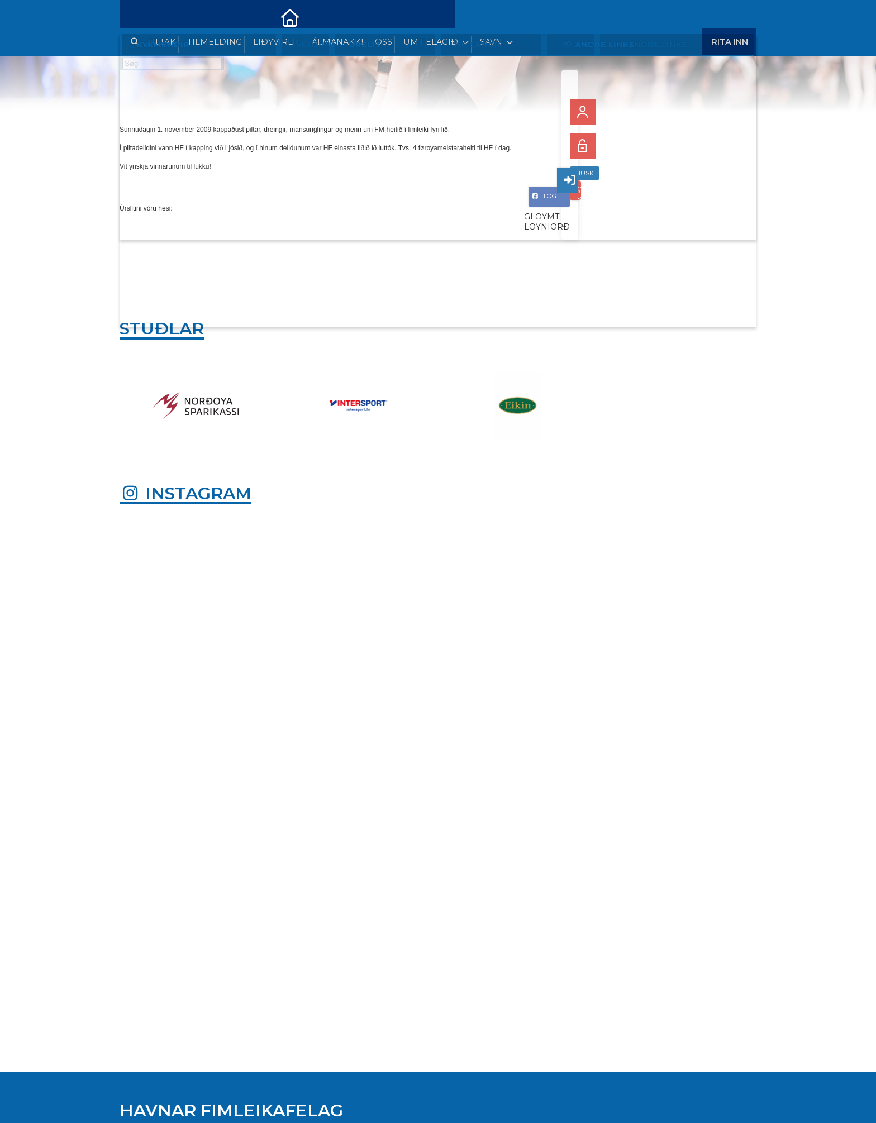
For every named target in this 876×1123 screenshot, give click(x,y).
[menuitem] (136, 17)
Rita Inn (729, 16)
